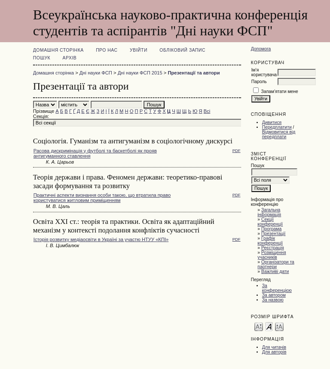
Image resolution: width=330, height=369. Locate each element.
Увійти (138, 50)
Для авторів (274, 352)
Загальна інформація (269, 212)
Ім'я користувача (264, 72)
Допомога (261, 49)
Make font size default (269, 326)
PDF (236, 150)
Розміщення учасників (271, 255)
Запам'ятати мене (279, 91)
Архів (70, 58)
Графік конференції (270, 240)
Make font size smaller (258, 326)
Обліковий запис (182, 50)
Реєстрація (272, 247)
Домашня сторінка (58, 50)
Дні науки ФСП (95, 72)
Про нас (107, 50)
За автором (274, 295)
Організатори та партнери (275, 264)
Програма (271, 228)
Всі (207, 111)
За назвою (273, 300)
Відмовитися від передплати (279, 134)
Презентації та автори (194, 72)
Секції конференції (270, 221)
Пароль (259, 81)
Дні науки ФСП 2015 (140, 72)
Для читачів (274, 347)
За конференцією (277, 288)
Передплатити (277, 127)
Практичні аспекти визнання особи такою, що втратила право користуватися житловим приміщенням (102, 197)
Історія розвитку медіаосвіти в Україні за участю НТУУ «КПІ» (101, 239)
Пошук (41, 58)
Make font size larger (279, 326)
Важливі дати (275, 271)
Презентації (273, 233)
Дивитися (272, 122)
